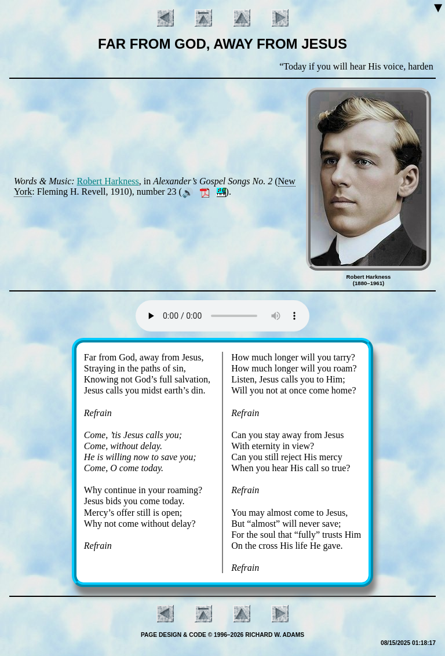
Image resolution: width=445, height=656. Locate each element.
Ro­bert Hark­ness (108, 181)
